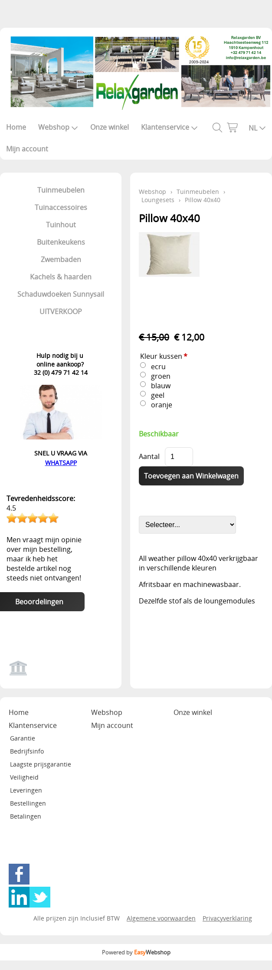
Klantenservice (169, 127)
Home (16, 127)
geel (157, 395)
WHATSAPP (61, 463)
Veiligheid (24, 777)
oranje (161, 405)
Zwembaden (61, 259)
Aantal (149, 456)
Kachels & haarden (61, 277)
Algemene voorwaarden (161, 918)
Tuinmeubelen (61, 190)
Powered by (136, 952)
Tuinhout (61, 224)
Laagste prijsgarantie (40, 764)
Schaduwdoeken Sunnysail (60, 294)
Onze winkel (109, 127)
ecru (158, 366)
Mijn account (27, 149)
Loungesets (157, 200)
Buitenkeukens (61, 242)
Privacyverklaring (227, 918)
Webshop (58, 127)
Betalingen (25, 816)
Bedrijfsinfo (27, 751)
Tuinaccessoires (61, 207)
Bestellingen (28, 803)
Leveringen (26, 790)
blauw (160, 385)
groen (160, 376)
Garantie (22, 738)
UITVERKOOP (60, 311)
